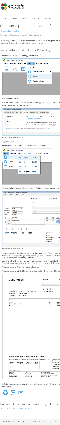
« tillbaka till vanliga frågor (10, 31)
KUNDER (24, 18)
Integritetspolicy (52, 422)
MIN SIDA (35, 18)
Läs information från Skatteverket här (14, 408)
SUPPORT (47, 18)
